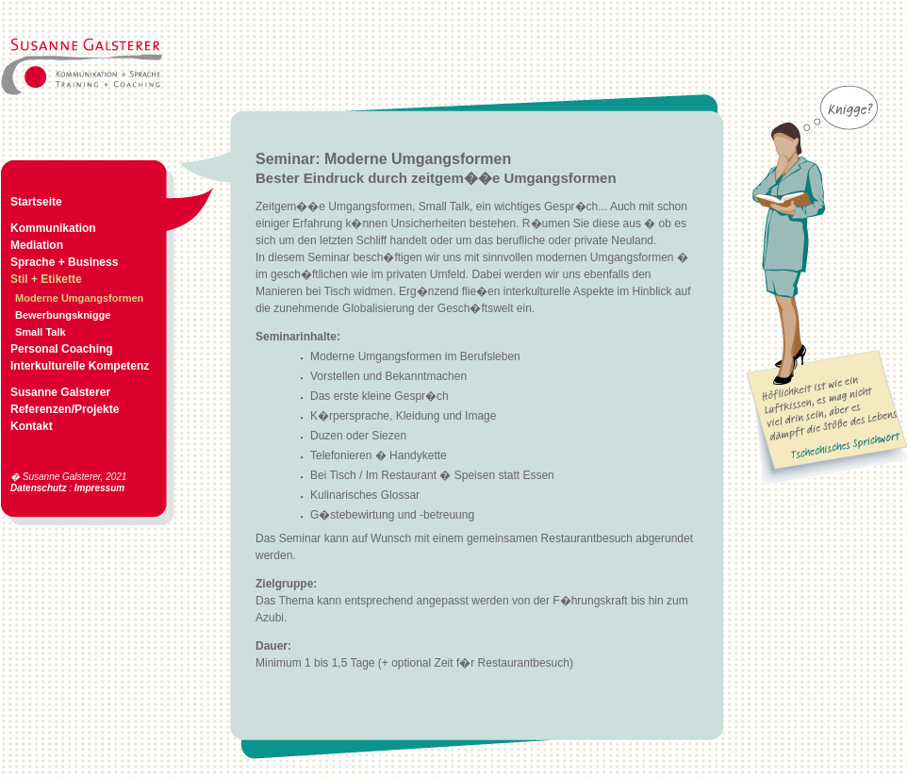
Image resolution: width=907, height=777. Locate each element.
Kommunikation (53, 228)
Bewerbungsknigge (62, 315)
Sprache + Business (64, 262)
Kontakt (31, 426)
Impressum (99, 488)
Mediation (36, 245)
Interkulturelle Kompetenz (79, 365)
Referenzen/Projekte (64, 409)
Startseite (36, 201)
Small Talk (40, 332)
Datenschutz (38, 488)
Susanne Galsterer (60, 392)
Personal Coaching (61, 348)
